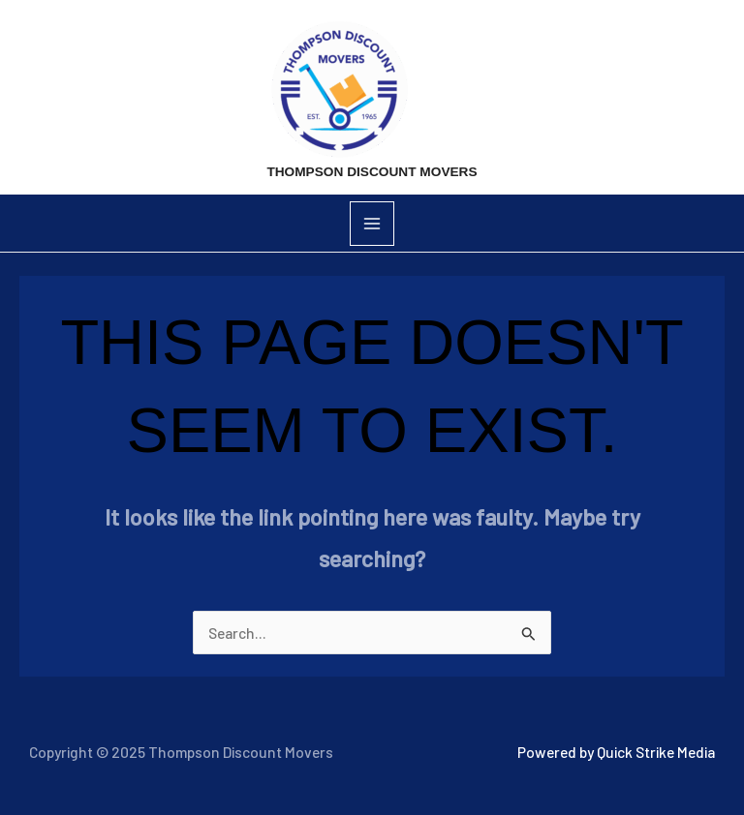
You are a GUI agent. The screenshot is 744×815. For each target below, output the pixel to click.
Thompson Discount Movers (371, 172)
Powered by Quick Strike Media (616, 751)
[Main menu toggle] (371, 223)
